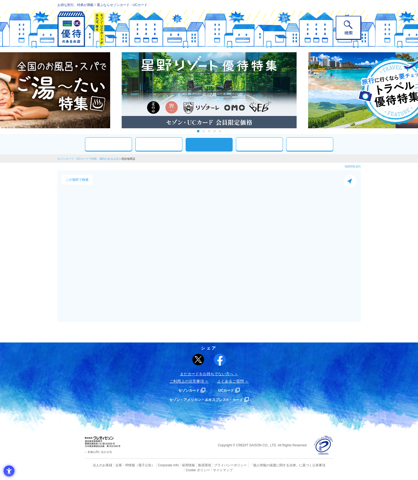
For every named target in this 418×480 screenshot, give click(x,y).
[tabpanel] (209, 90)
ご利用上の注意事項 (186, 381)
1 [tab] (198, 131)
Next (302, 90)
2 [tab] (203, 131)
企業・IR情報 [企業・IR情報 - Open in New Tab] (119, 465)
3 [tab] (209, 131)
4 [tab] (214, 131)
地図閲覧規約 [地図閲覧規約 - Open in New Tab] (352, 166)
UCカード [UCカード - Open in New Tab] (228, 390)
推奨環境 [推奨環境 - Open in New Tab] (192, 465)
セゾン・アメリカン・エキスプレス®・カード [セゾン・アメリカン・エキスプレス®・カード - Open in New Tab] (206, 399)
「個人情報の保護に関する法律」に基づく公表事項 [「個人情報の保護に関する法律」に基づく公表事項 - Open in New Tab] (269, 465)
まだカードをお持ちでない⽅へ (206, 374)
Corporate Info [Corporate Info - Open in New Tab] (158, 465)
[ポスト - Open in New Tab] (198, 360)
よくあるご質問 (230, 381)
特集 (309, 144)
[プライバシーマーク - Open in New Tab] (323, 445)
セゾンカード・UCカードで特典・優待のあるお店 (88, 158)
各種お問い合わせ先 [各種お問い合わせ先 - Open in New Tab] (99, 451)
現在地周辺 (209, 144)
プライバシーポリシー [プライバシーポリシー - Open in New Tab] (216, 465)
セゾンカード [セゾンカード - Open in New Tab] (187, 390)
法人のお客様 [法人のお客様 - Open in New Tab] (98, 465)
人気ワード (259, 144)
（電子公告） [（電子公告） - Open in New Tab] (137, 465)
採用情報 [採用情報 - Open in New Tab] (177, 465)
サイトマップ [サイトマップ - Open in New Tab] (209, 469)
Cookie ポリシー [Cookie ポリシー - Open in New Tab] (318, 465)
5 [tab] (220, 131)
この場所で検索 (77, 180)
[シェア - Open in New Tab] (220, 360)
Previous (116, 90)
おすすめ (108, 144)
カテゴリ (159, 144)
